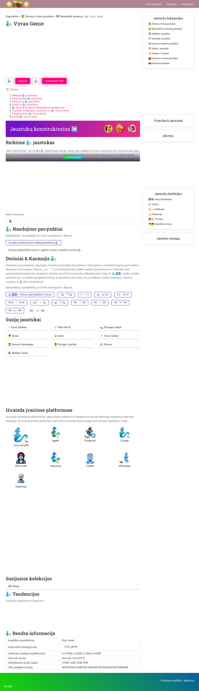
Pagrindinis (12, 16)
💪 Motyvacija (155, 214)
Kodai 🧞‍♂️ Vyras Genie (24, 116)
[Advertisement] (73, 52)
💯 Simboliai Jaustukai (159, 38)
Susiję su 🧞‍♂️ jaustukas (25, 104)
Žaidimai (171, 4)
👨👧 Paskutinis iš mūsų (160, 224)
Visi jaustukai (154, 4)
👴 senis (59, 335)
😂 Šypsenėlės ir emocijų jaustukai (165, 29)
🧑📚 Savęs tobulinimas (160, 199)
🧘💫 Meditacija (156, 209)
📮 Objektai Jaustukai (159, 33)
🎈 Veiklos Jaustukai (158, 48)
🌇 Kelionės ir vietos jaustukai (163, 58)
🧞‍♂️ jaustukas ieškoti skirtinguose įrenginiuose (38, 107)
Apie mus (189, 680)
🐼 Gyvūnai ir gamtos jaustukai (163, 43)
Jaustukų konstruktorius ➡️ (44, 128)
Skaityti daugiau (72, 157)
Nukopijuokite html (54, 81)
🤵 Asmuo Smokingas (21, 344)
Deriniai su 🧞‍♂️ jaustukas (26, 101)
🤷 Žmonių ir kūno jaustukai (37, 16)
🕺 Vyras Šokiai (109, 335)
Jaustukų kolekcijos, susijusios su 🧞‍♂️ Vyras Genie (40, 110)
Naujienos (187, 4)
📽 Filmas (13, 586)
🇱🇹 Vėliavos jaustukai (158, 63)
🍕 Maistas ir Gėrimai (158, 53)
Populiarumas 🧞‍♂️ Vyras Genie (29, 113)
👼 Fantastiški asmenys (69, 16)
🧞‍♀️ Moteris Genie (18, 353)
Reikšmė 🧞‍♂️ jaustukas (24, 95)
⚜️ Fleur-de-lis (62, 327)
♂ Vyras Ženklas (17, 327)
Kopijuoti (22, 81)
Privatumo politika (171, 680)
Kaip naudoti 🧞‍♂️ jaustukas (27, 98)
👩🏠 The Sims (155, 219)
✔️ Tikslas (153, 204)
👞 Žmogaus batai (110, 327)
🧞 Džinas (106, 344)
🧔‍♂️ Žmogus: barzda (65, 344)
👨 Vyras (13, 335)
